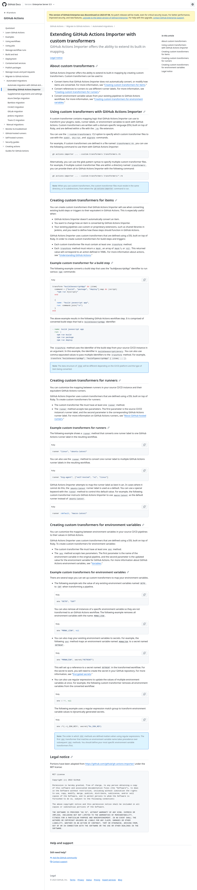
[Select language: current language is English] (192, 4)
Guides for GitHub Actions (17, 150)
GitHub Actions (14, 18)
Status (89, 880)
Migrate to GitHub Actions (78, 26)
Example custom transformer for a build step (81, 263)
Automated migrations (103, 26)
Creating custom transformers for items (124, 84)
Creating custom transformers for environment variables (97, 524)
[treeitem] (23, 28)
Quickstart (10, 28)
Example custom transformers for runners (80, 428)
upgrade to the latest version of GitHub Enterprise (105, 17)
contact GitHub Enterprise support (168, 17)
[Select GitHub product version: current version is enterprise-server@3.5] (39, 4)
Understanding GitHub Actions (75, 255)
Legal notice (56, 57)
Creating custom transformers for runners (77, 92)
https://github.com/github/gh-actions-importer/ (109, 763)
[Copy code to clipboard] (144, 280)
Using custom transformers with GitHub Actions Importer (97, 111)
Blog (120, 880)
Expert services (109, 880)
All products (10, 12)
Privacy (81, 880)
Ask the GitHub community (63, 857)
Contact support (58, 861)
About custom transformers (74, 66)
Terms (72, 880)
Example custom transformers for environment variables (89, 572)
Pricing (97, 880)
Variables (96, 563)
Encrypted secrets (82, 674)
